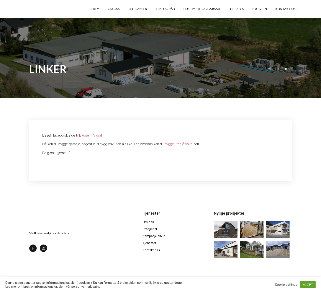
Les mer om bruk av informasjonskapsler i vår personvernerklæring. (53, 287)
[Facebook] (33, 248)
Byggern (264, 9)
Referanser (155, 9)
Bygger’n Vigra (90, 135)
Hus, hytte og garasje (213, 9)
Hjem (119, 9)
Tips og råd (179, 9)
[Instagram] (43, 248)
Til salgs (244, 9)
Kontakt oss (288, 9)
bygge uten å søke (178, 144)
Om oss (134, 9)
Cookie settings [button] (286, 285)
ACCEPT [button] (308, 284)
